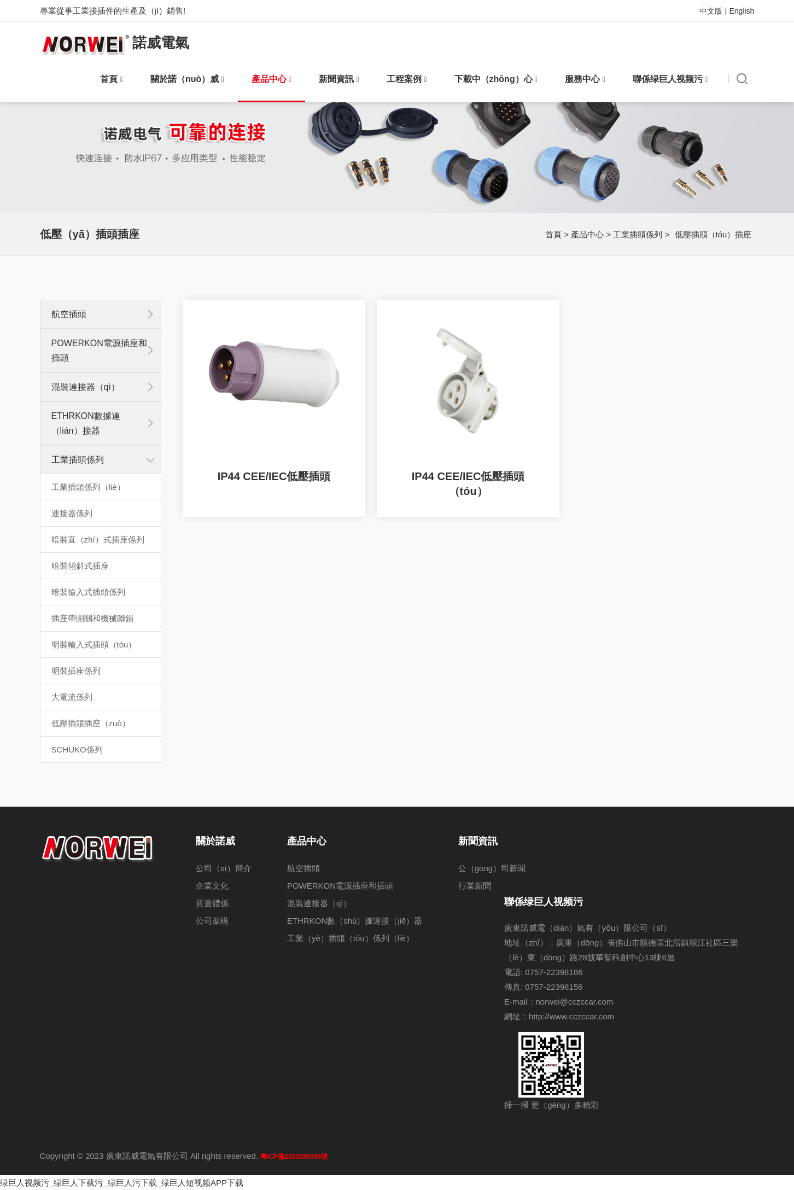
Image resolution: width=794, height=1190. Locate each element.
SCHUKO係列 (77, 749)
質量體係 (212, 903)
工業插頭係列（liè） (88, 487)
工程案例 (407, 79)
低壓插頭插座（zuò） (90, 723)
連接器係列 (71, 513)
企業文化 (212, 885)
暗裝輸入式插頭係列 (88, 592)
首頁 (111, 79)
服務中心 (585, 79)
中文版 (710, 11)
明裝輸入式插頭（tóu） (94, 644)
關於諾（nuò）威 (187, 79)
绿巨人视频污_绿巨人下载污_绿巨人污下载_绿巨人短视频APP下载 (121, 1182)
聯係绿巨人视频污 (670, 79)
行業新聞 (474, 885)
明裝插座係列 (76, 670)
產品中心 (272, 79)
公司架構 (212, 920)
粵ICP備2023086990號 (294, 1156)
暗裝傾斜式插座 (80, 565)
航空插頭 (68, 314)
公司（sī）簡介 (224, 868)
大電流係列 (71, 697)
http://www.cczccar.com (571, 1016)
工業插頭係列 (637, 234)
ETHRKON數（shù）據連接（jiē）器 (355, 920)
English (741, 11)
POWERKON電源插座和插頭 (340, 885)
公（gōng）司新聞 (492, 868)
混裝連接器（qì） (85, 387)
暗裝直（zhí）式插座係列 (97, 539)
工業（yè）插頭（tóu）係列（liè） (350, 938)
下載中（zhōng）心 (496, 79)
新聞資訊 (339, 79)
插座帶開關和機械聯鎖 (92, 618)
